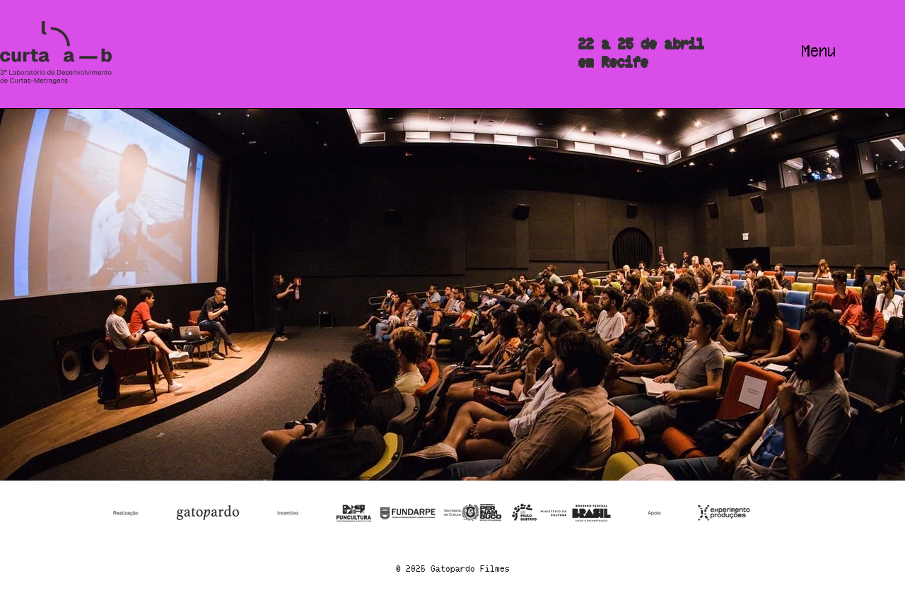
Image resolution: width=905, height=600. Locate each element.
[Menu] (819, 52)
